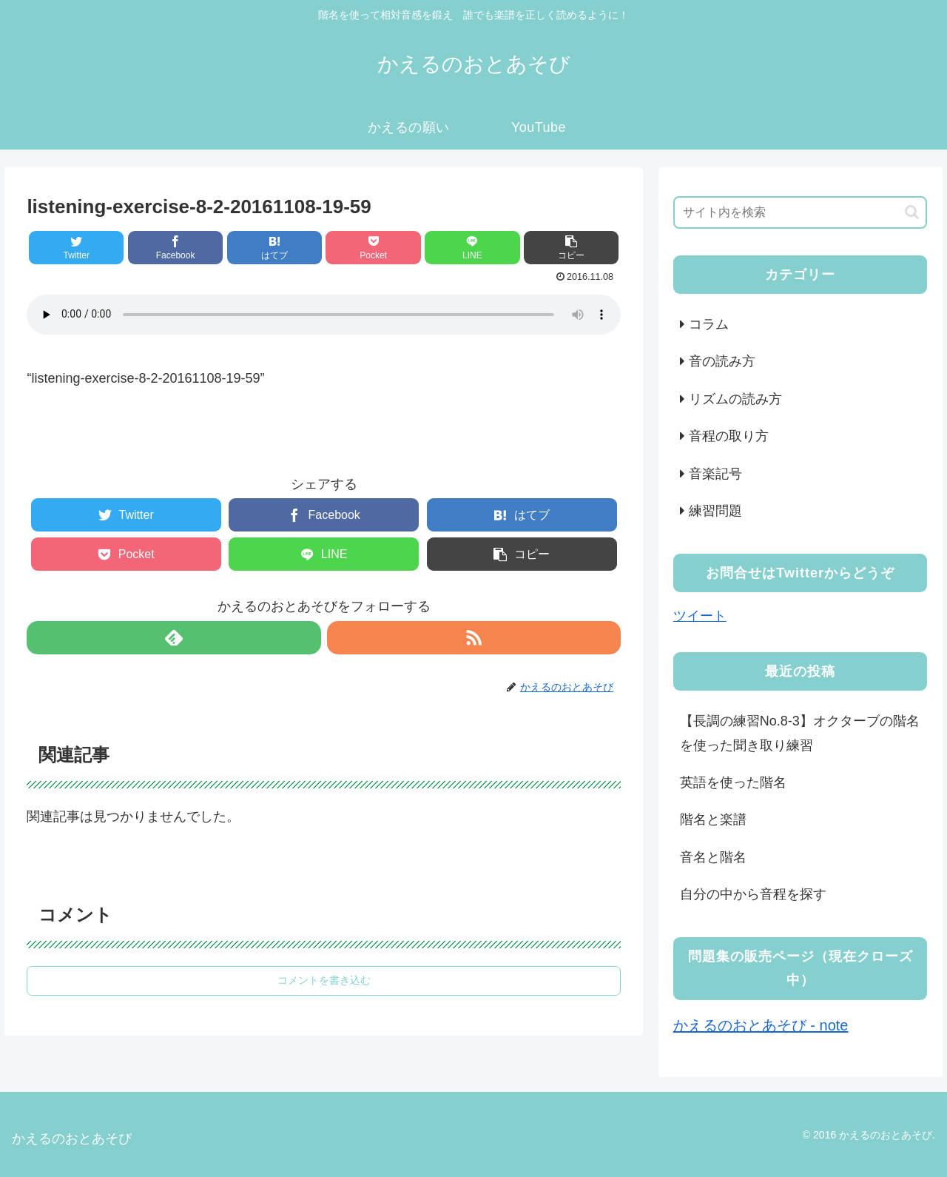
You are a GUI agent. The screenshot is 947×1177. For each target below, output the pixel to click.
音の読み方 (722, 361)
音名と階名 (713, 857)
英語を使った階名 (733, 782)
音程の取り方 (729, 436)
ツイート (700, 615)
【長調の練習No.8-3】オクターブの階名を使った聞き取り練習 (800, 733)
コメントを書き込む (324, 980)
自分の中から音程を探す (753, 894)
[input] (800, 212)
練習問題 (715, 510)
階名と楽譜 (713, 819)
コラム (709, 324)
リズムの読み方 (735, 399)
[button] (912, 212)
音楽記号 (715, 473)
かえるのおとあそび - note (761, 1025)
